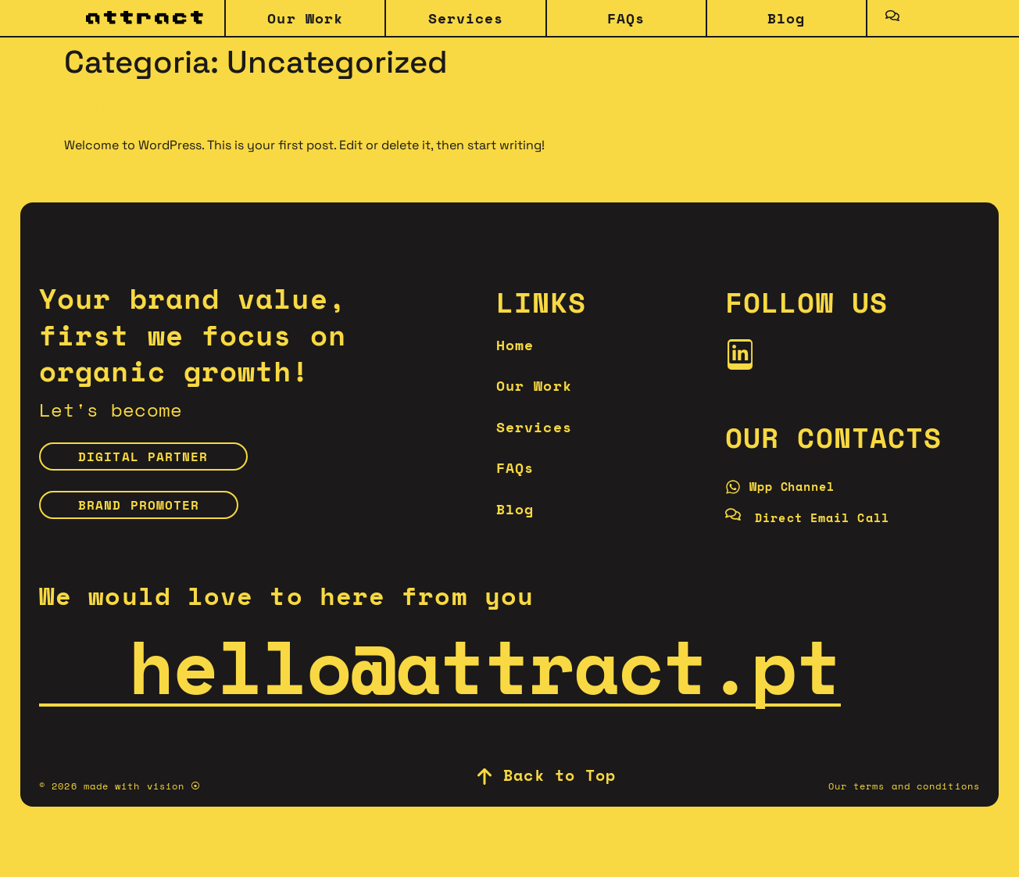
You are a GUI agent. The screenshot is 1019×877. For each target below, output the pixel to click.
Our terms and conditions (904, 797)
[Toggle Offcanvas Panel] (892, 18)
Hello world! (134, 108)
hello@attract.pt (440, 676)
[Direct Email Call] (818, 524)
